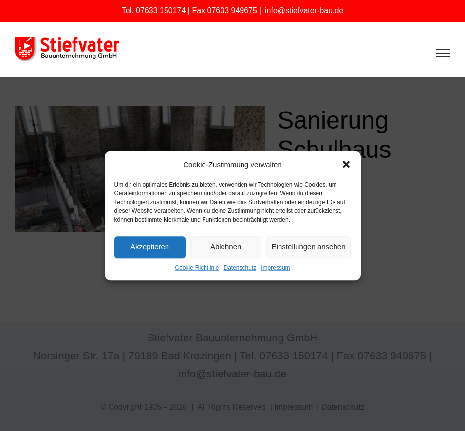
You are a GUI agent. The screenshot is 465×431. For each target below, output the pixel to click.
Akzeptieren (149, 247)
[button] (346, 164)
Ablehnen (225, 247)
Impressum (275, 267)
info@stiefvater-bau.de (304, 10)
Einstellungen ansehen (309, 247)
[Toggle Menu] (443, 53)
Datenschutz (240, 267)
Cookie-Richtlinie (197, 267)
